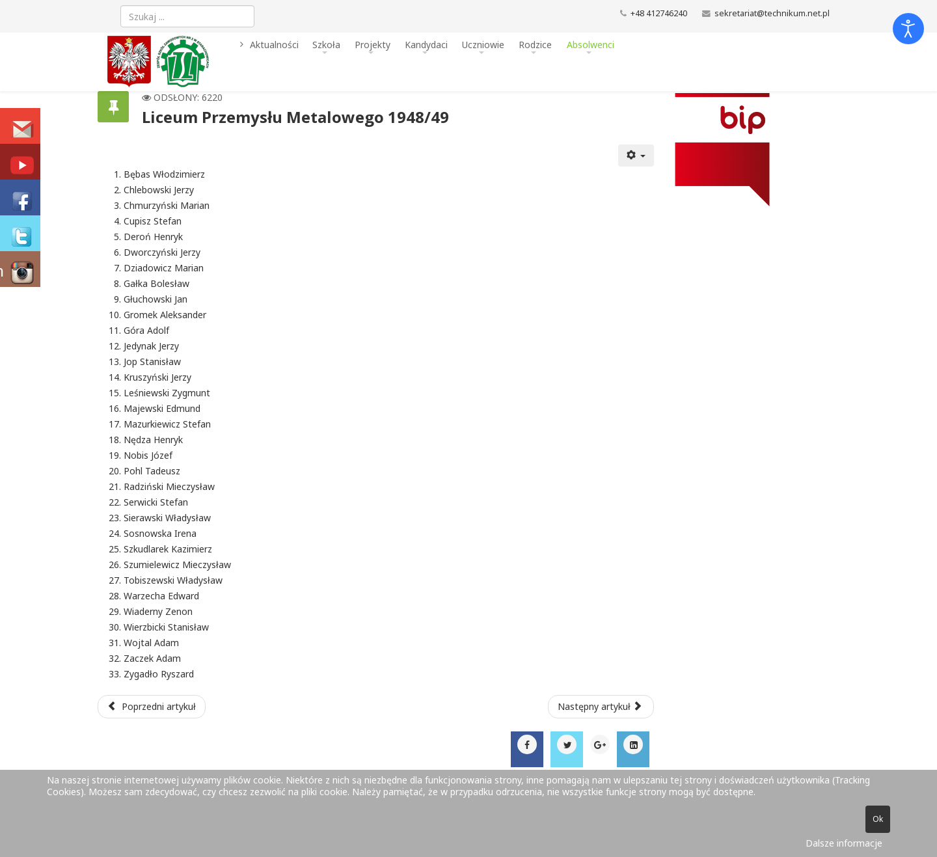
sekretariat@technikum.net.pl (772, 13)
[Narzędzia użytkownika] (636, 155)
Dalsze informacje (844, 843)
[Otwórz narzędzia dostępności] (908, 28)
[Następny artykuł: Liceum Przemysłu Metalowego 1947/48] (601, 706)
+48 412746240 (659, 13)
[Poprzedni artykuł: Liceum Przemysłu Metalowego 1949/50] (152, 706)
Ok (878, 818)
